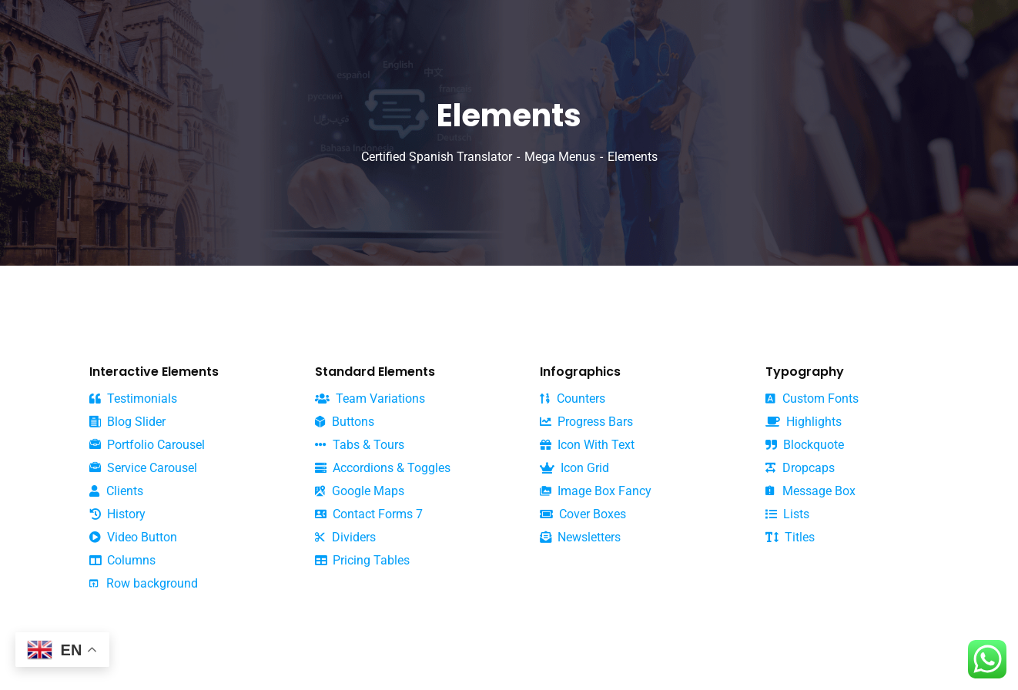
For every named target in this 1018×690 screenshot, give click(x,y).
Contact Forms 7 (369, 514)
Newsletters (580, 537)
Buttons (344, 421)
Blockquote (804, 445)
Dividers (345, 537)
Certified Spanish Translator (436, 156)
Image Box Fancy (595, 491)
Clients (116, 491)
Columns (122, 560)
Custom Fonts (812, 398)
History (117, 514)
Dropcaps (800, 468)
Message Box (810, 491)
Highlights (803, 421)
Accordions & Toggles (382, 468)
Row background (143, 583)
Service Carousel (143, 468)
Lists (787, 514)
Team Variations (370, 398)
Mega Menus (559, 156)
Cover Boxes (583, 514)
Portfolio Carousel (147, 445)
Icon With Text (587, 444)
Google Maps (359, 491)
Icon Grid (574, 468)
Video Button (133, 537)
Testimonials (133, 398)
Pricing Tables (362, 560)
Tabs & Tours (359, 444)
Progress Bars (586, 421)
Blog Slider (127, 422)
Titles (790, 537)
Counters (572, 398)
